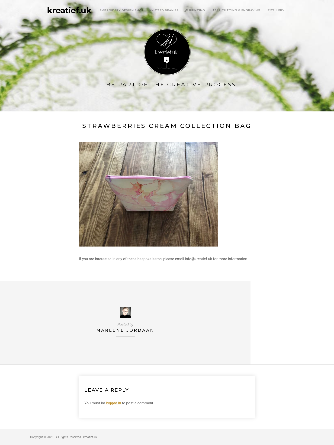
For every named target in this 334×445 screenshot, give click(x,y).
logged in (113, 403)
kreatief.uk (69, 10)
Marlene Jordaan (125, 330)
